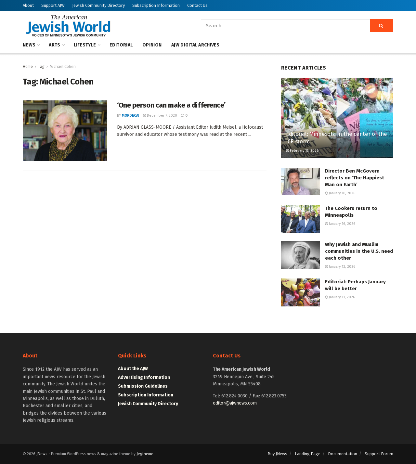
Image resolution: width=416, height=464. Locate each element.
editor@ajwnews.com (235, 403)
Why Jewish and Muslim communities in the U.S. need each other (359, 251)
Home (28, 66)
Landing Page (307, 453)
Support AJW (53, 5)
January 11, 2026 (340, 297)
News (29, 45)
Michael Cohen (63, 66)
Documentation (342, 453)
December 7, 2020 (160, 115)
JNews (41, 454)
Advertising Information (144, 377)
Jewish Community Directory (98, 5)
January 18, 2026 (340, 193)
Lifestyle (85, 45)
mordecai (130, 115)
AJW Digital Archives (195, 45)
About (28, 5)
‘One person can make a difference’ (171, 105)
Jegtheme (144, 454)
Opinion (152, 45)
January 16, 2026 (340, 224)
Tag (41, 66)
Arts (54, 45)
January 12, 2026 (340, 266)
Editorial (121, 45)
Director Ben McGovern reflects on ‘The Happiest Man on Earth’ (354, 177)
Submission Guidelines (143, 386)
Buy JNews (277, 453)
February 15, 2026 (302, 150)
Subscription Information (156, 5)
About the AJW (133, 368)
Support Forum (379, 453)
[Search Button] (381, 25)
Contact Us (197, 5)
